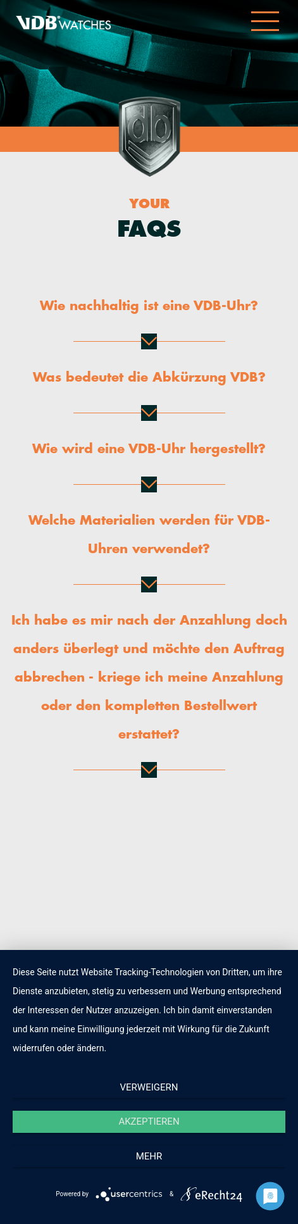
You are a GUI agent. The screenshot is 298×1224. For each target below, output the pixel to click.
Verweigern (149, 1087)
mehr (149, 1156)
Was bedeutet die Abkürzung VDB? (149, 377)
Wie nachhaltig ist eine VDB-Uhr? (149, 306)
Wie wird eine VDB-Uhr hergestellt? (149, 449)
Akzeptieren (148, 1121)
